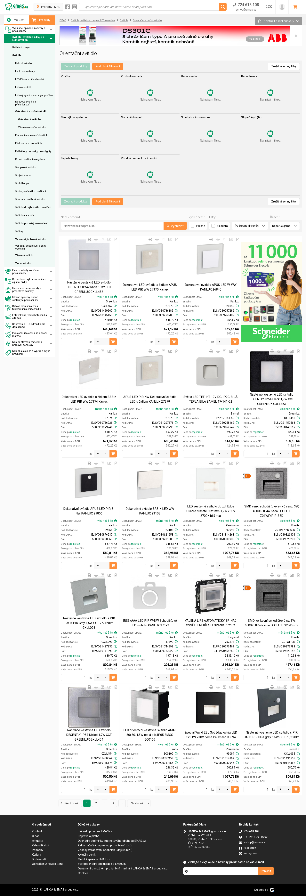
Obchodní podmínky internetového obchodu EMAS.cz (112, 841)
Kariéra (36, 854)
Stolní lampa (22, 183)
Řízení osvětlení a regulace (30, 159)
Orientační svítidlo (29, 119)
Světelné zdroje (21, 47)
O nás (35, 836)
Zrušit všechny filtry (283, 66)
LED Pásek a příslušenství (29, 79)
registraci (75, 320)
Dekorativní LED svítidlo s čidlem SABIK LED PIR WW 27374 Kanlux (88, 399)
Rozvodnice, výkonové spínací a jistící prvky (25, 281)
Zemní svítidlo (23, 263)
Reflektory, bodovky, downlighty (33, 151)
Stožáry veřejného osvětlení (30, 191)
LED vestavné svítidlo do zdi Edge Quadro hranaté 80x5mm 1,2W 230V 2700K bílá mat (210, 511)
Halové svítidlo (23, 63)
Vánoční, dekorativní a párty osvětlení (30, 247)
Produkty (41, 20)
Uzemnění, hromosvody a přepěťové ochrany (23, 290)
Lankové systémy (25, 71)
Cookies (83, 873)
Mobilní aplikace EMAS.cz (94, 859)
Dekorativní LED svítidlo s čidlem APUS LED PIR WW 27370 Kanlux (150, 287)
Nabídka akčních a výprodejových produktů (27, 352)
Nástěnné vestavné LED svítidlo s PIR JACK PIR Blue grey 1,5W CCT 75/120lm (271, 735)
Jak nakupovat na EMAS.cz (95, 831)
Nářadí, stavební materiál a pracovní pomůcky (23, 344)
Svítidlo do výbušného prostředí (33, 207)
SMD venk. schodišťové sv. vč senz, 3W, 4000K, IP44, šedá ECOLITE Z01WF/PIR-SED (271, 511)
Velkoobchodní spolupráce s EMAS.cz (102, 864)
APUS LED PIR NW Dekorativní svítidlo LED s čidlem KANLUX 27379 (149, 399)
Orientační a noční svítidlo (31, 111)
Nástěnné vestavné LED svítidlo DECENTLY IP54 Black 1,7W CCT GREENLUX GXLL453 (271, 399)
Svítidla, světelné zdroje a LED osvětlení (24, 39)
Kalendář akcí (40, 845)
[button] (296, 36)
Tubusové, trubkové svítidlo (30, 239)
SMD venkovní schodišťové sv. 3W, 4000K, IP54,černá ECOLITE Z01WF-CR (271, 623)
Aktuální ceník (86, 854)
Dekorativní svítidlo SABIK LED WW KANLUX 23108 (149, 511)
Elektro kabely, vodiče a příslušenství (22, 272)
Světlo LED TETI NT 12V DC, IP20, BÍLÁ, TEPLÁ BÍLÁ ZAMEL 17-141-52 (210, 399)
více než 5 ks (107, 296)
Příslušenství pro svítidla (28, 143)
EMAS (63, 20)
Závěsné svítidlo (24, 255)
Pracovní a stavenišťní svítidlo (31, 135)
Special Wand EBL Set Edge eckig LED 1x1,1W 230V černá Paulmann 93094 (210, 735)
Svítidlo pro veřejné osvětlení (31, 223)
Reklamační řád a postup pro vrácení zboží (105, 845)
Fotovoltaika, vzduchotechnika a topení (26, 317)
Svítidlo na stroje (24, 215)
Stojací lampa (23, 175)
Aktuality (37, 841)
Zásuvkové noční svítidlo (32, 127)
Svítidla (16, 55)
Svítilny (19, 231)
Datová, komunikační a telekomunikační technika (23, 308)
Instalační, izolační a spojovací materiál (26, 335)
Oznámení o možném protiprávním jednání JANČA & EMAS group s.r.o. (123, 868)
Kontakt (37, 831)
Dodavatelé (39, 859)
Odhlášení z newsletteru (47, 864)
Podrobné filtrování (108, 66)
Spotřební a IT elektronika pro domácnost (25, 326)
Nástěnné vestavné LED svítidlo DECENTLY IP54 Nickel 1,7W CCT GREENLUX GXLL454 (89, 734)
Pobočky (37, 850)
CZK (269, 7)
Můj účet (15, 20)
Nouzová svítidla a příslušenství (25, 103)
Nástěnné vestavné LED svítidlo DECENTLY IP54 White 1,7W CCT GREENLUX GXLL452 (89, 287)
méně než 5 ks (106, 408)
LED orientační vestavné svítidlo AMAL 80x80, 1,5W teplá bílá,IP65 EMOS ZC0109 (149, 734)
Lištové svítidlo (23, 87)
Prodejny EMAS (48, 6)
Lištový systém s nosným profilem (34, 95)
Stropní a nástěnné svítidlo (30, 199)
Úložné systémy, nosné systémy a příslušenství (21, 299)
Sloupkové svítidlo (25, 167)
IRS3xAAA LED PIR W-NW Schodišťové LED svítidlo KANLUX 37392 (150, 623)
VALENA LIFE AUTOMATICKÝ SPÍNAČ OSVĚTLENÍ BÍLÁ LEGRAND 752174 (211, 623)
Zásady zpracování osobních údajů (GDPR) (105, 850)
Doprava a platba (88, 836)
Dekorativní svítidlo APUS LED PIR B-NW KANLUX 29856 (89, 511)
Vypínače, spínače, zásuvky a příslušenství (25, 30)
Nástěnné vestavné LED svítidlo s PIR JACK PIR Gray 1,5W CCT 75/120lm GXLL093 (89, 622)
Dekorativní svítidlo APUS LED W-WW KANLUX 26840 (211, 287)
